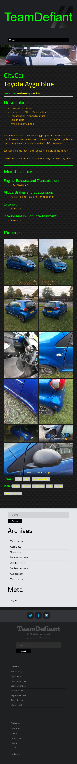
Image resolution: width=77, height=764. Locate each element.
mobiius (35, 93)
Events (14, 734)
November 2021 (18, 552)
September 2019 (19, 568)
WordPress (45, 638)
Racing (14, 743)
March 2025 (16, 541)
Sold (27, 479)
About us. (15, 729)
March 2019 (16, 579)
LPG (49, 486)
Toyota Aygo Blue (29, 84)
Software (15, 754)
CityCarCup (38, 486)
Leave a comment (12, 493)
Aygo (16, 486)
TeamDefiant (38, 629)
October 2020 (17, 563)
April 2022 (15, 547)
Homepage (16, 738)
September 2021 (19, 558)
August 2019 (16, 574)
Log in (13, 600)
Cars (18, 479)
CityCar (26, 486)
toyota (58, 486)
